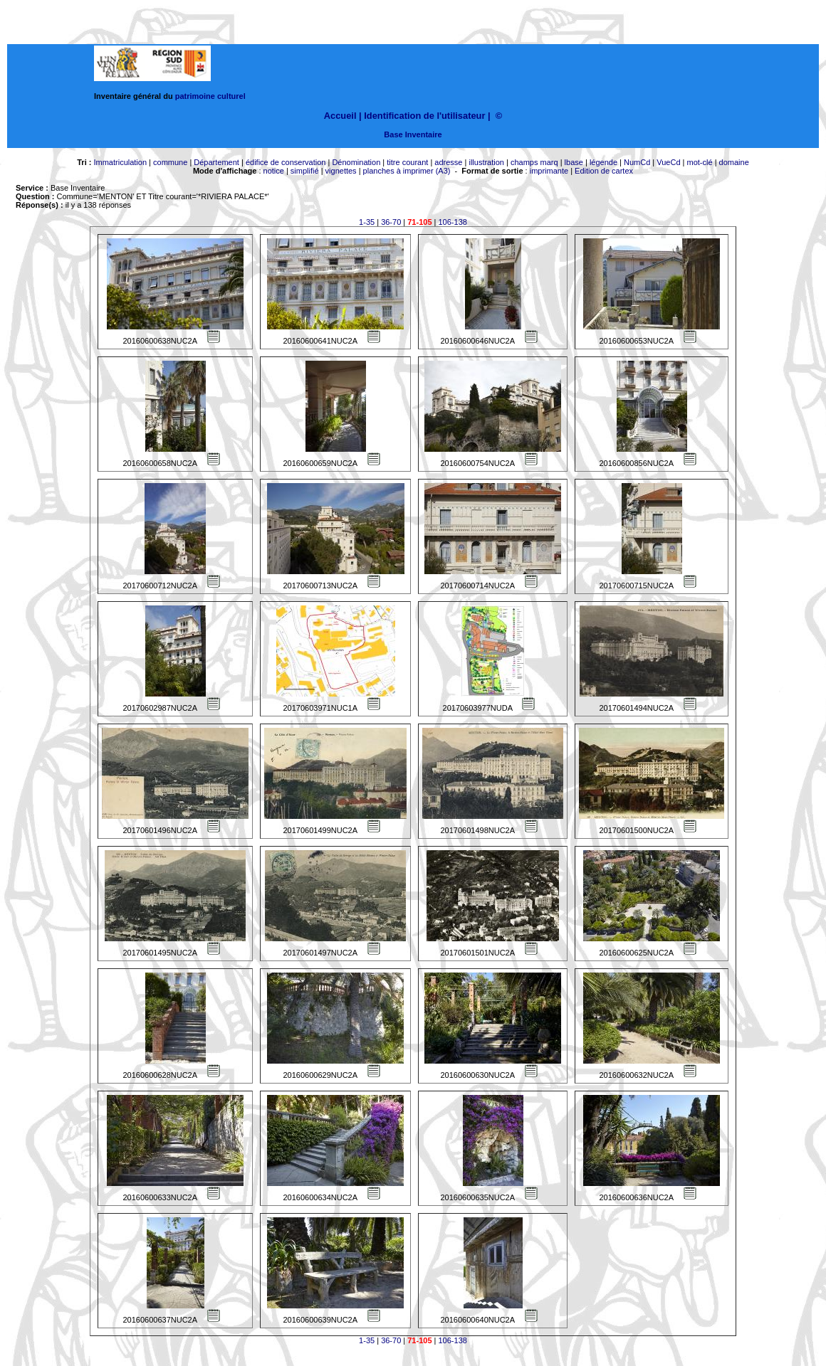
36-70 (391, 222)
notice (273, 170)
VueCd (668, 162)
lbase (574, 162)
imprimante (549, 170)
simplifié (305, 170)
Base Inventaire (412, 134)
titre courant (407, 162)
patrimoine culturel (210, 96)
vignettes (341, 170)
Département (216, 162)
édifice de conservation (286, 162)
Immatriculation (120, 162)
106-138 (453, 222)
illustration (486, 162)
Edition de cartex (604, 170)
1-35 (367, 222)
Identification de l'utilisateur (424, 115)
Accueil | (343, 115)
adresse (448, 162)
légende (603, 162)
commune (170, 162)
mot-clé (700, 162)
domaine (734, 162)
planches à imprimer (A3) (407, 170)
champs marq (534, 162)
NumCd (637, 162)
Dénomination (356, 162)
